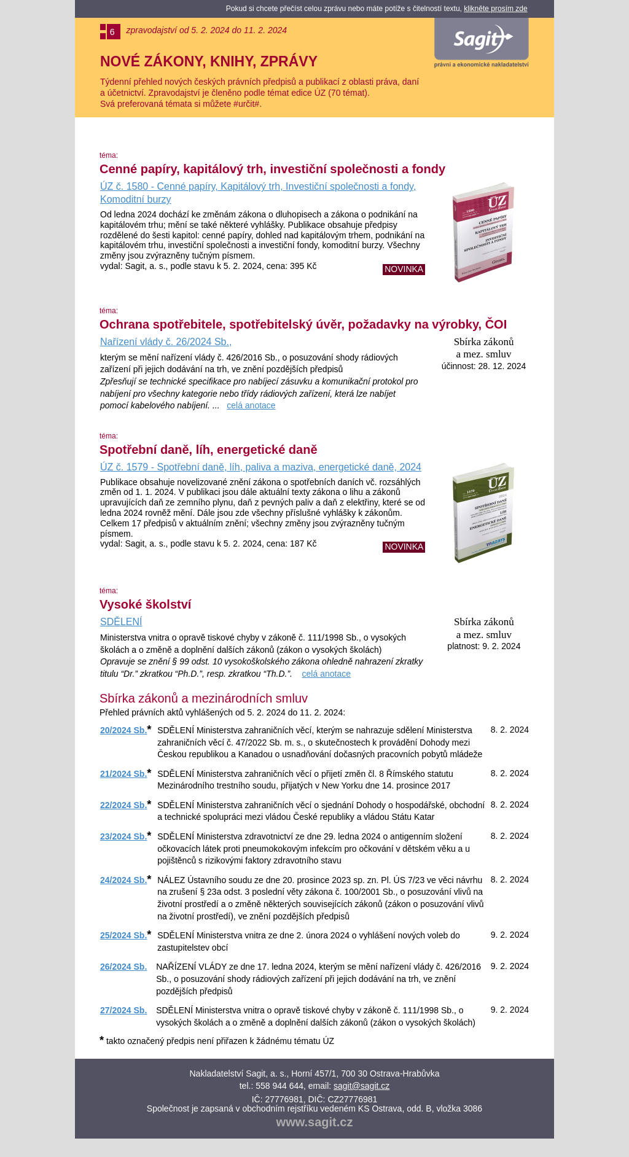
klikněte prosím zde (495, 8)
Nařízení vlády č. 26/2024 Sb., (166, 342)
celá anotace (251, 405)
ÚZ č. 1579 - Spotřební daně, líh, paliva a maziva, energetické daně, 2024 (260, 467)
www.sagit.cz (314, 1122)
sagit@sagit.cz (361, 1086)
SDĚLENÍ (121, 622)
